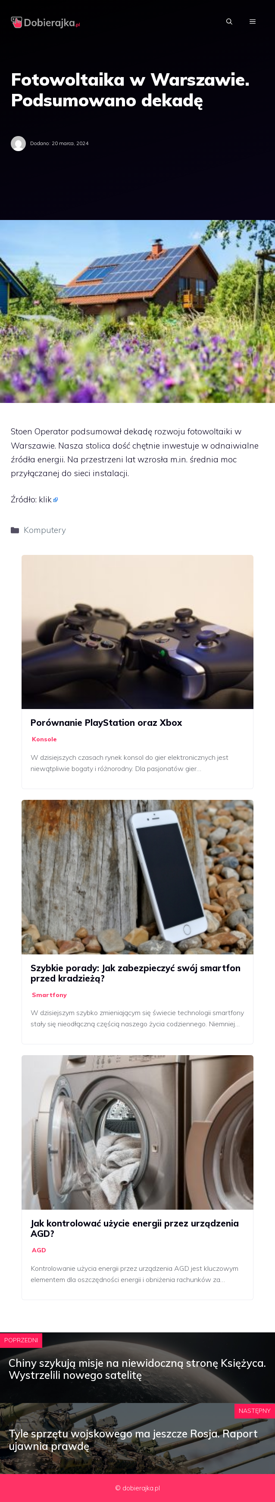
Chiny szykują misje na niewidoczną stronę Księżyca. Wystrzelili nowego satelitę (137, 1369)
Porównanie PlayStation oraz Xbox (106, 722)
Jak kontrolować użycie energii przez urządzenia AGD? (135, 1228)
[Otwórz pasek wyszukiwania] (229, 21)
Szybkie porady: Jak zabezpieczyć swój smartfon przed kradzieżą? (136, 973)
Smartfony (49, 995)
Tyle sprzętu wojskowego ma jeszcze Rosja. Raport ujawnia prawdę (133, 1439)
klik (45, 499)
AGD (39, 1250)
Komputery (45, 530)
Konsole (44, 739)
